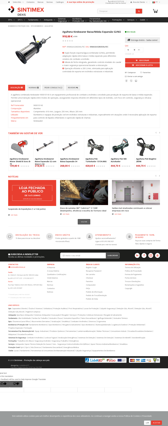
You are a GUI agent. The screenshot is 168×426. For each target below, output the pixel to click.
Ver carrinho (90, 274)
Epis (9, 308)
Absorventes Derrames (41, 321)
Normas (50, 2)
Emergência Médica (71, 347)
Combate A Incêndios (79, 321)
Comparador (91, 285)
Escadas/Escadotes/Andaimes (140, 331)
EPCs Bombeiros (37, 26)
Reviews (73, 87)
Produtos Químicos (57, 331)
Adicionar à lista (142, 65)
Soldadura (48, 308)
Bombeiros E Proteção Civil (18, 325)
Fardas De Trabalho (40, 318)
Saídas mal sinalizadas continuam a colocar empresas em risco (132, 209)
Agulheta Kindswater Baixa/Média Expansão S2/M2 (91, 31)
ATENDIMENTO (103, 235)
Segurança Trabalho (60, 341)
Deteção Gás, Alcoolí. (125, 308)
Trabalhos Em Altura (25, 341)
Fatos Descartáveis (88, 318)
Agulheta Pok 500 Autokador (118, 160)
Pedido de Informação (94, 292)
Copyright (128, 288)
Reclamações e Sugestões (134, 285)
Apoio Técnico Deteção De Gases (38, 344)
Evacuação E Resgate (60, 315)
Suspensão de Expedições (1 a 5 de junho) (27, 209)
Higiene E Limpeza (33, 312)
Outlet (10, 350)
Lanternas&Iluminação (86, 331)
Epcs (10, 321)
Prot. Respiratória (75, 308)
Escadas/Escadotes (25, 334)
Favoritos (89, 281)
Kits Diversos (36, 347)
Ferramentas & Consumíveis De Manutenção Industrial (52, 350)
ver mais (14, 215)
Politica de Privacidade (133, 271)
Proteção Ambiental (136, 325)
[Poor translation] (16, 384)
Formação (28, 328)
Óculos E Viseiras (35, 308)
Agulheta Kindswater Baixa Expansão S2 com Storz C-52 (45, 161)
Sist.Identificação (138, 338)
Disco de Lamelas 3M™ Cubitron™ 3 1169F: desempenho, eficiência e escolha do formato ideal (83, 209)
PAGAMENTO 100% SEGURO (145, 236)
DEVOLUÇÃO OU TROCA (28, 235)
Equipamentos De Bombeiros (103, 350)
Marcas (40, 2)
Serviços (73, 315)
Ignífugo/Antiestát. (105, 318)
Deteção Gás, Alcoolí (143, 308)
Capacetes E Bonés (19, 308)
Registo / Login (91, 267)
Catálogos (60, 2)
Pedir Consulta (53, 87)
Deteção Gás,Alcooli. (16, 312)
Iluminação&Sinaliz (103, 325)
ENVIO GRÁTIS (62, 235)
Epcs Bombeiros (88, 325)
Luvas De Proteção (91, 308)
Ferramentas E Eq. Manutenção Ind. (21, 331)
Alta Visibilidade (24, 318)
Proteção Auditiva (60, 308)
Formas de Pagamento (133, 274)
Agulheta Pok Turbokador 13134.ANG (96, 160)
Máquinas (12, 334)
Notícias (50, 292)
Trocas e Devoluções (132, 281)
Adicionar (142, 60)
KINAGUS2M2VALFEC (99, 46)
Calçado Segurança (107, 308)
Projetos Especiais (15, 328)
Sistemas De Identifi (123, 338)
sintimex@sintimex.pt (18, 267)
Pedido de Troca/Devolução (96, 295)
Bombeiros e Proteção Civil (18, 26)
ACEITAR (156, 422)
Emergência (74, 341)
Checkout (89, 278)
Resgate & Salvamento (113, 315)
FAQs (88, 288)
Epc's (28, 347)
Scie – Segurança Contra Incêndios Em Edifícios (71, 344)
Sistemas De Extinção (105, 338)
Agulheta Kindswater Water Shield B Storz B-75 (20, 161)
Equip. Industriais (41, 331)
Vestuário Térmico (120, 318)
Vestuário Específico (72, 318)
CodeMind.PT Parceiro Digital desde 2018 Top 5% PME (26, 366)
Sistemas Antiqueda (42, 315)
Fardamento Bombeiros (38, 325)
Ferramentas (71, 331)
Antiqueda (12, 315)
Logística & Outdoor (120, 325)
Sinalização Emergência (67, 338)
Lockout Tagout (51, 338)
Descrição (17, 87)
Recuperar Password (93, 271)
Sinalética (66, 321)
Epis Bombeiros (55, 325)
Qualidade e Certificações (56, 274)
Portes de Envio (130, 278)
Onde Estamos (52, 278)
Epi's (22, 347)
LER (147, 422)
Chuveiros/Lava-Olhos (21, 321)
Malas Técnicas (103, 331)
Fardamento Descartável (52, 347)
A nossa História (53, 271)
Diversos (92, 321)
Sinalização (55, 321)
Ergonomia (101, 321)
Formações (12, 341)
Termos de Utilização (133, 267)
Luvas (16, 350)
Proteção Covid (14, 347)
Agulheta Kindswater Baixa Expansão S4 (69, 160)
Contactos (31, 2)
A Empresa (51, 267)
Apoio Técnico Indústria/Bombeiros (104, 344)
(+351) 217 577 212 (117, 1)
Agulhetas (49, 26)
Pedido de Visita (92, 299)
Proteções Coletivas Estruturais (90, 315)
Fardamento (13, 318)
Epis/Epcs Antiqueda (25, 315)
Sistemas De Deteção (86, 338)
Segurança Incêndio (42, 341)
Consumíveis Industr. (118, 331)
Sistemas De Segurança (17, 338)
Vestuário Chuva (55, 318)
